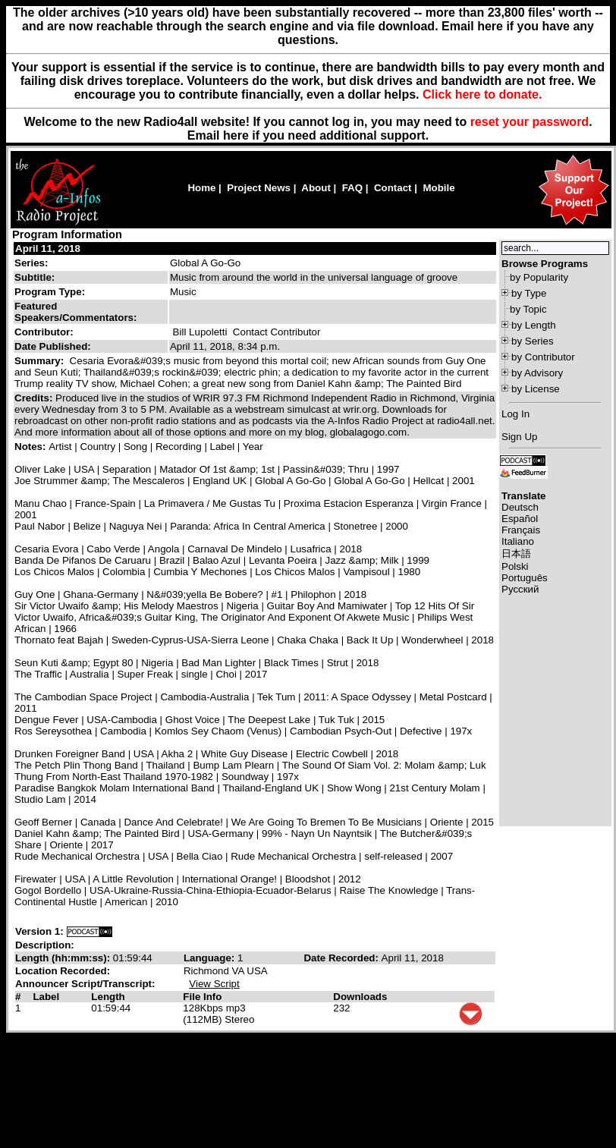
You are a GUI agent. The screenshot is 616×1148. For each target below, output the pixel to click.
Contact (393, 187)
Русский (520, 589)
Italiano (517, 541)
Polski (515, 566)
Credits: (34, 398)
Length (107, 996)
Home (201, 187)
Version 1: (39, 931)
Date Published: (52, 346)
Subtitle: (34, 277)
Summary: (40, 360)
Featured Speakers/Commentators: (75, 311)
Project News (259, 187)
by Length (533, 325)
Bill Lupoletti (200, 332)
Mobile (438, 187)
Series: (31, 263)
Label (46, 996)
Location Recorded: (62, 971)
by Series (532, 341)
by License (535, 389)
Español (519, 518)
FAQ (352, 187)
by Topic (528, 309)
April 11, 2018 (47, 248)
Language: (210, 958)
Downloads (360, 996)
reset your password (529, 121)
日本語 (516, 553)
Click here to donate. (482, 94)
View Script (214, 983)
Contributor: (44, 332)
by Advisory (537, 373)
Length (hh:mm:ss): (64, 958)
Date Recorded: (342, 958)
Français (520, 530)
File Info (202, 996)
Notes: (31, 446)
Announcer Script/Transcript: (85, 983)
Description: (44, 945)
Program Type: (49, 291)
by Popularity (539, 277)
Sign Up (519, 436)
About (316, 187)
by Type (528, 293)
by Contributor (543, 357)
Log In (515, 414)
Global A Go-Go (205, 263)
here (236, 135)
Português (524, 577)
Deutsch (520, 507)
